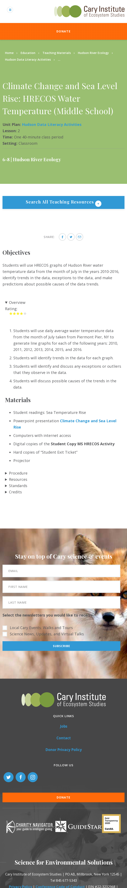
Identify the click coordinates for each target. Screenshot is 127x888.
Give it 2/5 (14, 313)
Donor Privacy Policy (63, 749)
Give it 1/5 (11, 313)
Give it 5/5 (25, 313)
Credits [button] (15, 491)
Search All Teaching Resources (60, 202)
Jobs (63, 726)
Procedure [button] (18, 473)
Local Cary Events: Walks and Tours (41, 627)
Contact (63, 738)
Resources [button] (18, 479)
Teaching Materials (56, 53)
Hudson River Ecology (93, 53)
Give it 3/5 (18, 313)
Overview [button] (17, 302)
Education (28, 53)
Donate (63, 31)
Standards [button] (18, 485)
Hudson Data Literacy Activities (28, 59)
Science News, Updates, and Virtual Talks (47, 633)
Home (9, 53)
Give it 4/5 (21, 313)
